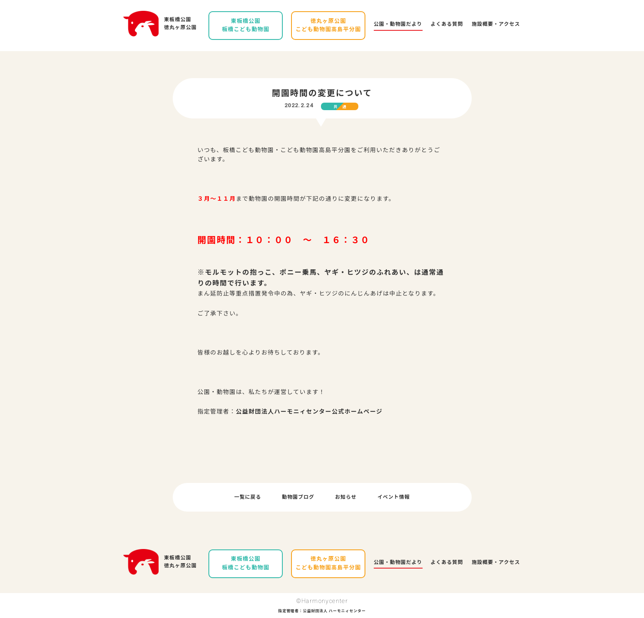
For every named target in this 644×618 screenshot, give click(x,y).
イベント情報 (393, 497)
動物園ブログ (298, 497)
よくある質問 (447, 24)
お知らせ (346, 497)
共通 (342, 107)
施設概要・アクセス (496, 24)
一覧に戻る (247, 497)
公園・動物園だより (398, 24)
